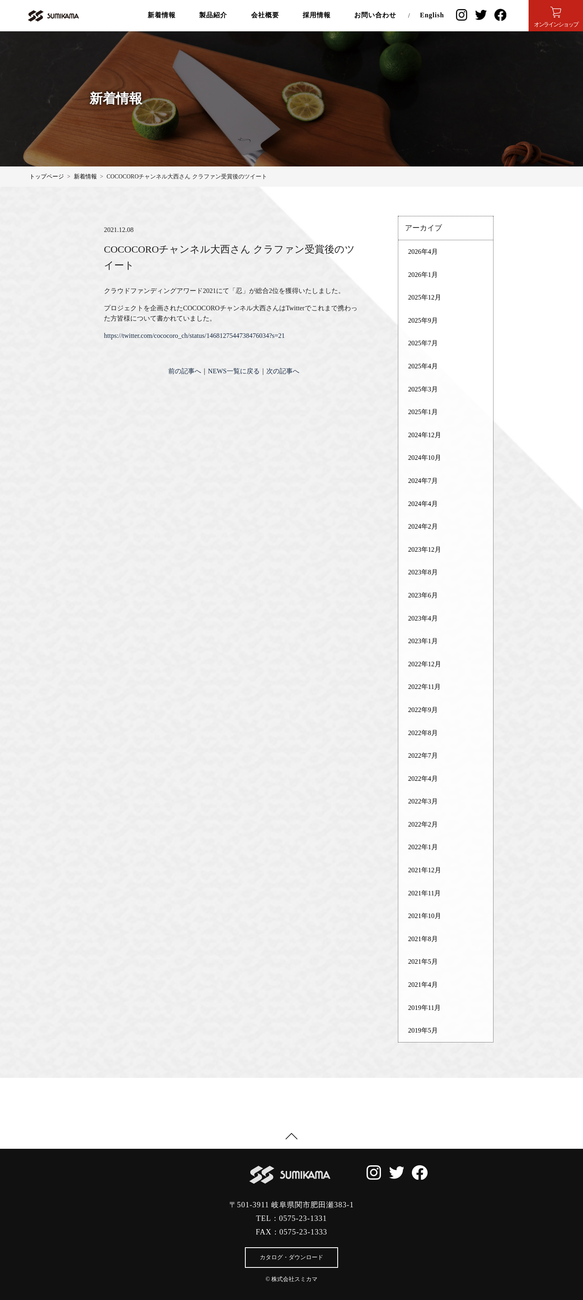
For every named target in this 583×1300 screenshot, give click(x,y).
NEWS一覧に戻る (233, 371)
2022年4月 (423, 778)
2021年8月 (423, 938)
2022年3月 (423, 801)
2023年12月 (424, 549)
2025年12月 (424, 297)
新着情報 (162, 15)
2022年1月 (423, 846)
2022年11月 (424, 686)
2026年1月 (423, 274)
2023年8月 (423, 572)
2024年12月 (424, 434)
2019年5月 (423, 1030)
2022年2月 (423, 824)
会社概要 (265, 15)
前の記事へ (184, 371)
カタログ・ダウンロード (291, 1257)
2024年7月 (423, 480)
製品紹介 (213, 15)
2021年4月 (423, 984)
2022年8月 (423, 732)
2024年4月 (423, 503)
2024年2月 (423, 526)
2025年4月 (423, 366)
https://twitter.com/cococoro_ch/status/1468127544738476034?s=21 (194, 335)
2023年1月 (423, 640)
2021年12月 (424, 870)
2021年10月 (424, 915)
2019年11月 (424, 1007)
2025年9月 (423, 320)
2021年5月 (423, 961)
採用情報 (317, 15)
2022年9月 (423, 709)
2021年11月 (424, 893)
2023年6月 (423, 595)
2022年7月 (423, 755)
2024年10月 (424, 457)
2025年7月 (423, 343)
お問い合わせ (375, 15)
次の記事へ (282, 371)
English (432, 15)
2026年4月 (423, 251)
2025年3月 (423, 389)
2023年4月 (423, 618)
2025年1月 (423, 411)
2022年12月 (424, 664)
